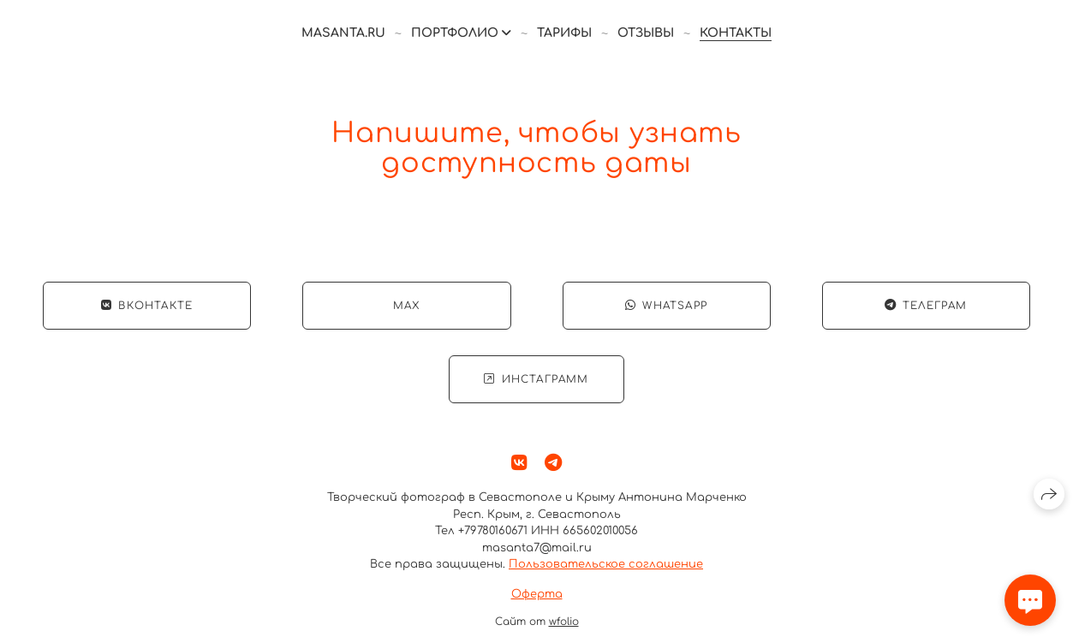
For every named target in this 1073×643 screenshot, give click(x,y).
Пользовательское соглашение (606, 565)
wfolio (564, 622)
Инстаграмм (536, 380)
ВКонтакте (147, 307)
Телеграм (926, 307)
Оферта (537, 594)
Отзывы (645, 33)
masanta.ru (343, 33)
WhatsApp (666, 307)
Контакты (736, 33)
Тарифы (564, 33)
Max (406, 307)
